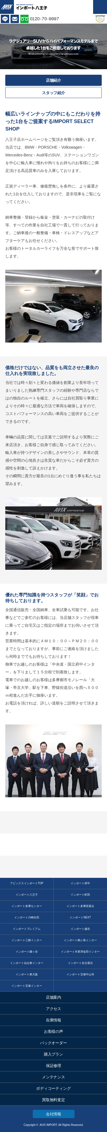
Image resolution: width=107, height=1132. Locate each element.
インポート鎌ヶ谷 (27, 951)
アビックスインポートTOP (26, 883)
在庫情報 (53, 1020)
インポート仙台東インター (26, 962)
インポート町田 (80, 894)
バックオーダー (53, 1043)
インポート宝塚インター (26, 985)
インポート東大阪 (27, 974)
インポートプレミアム (27, 928)
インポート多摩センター (26, 906)
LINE (5, 19)
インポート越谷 (80, 928)
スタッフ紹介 (53, 93)
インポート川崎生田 (26, 917)
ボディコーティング (53, 1088)
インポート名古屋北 (80, 962)
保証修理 (53, 1065)
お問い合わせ (15, 19)
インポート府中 (80, 883)
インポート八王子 (27, 894)
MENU (100, 7)
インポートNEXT (80, 917)
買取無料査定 (53, 1100)
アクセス (53, 1008)
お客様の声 (53, 1031)
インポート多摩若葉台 (80, 906)
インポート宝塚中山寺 (80, 974)
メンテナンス (53, 1077)
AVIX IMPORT (7, 7)
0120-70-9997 (44, 18)
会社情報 (53, 1114)
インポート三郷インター (26, 940)
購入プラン (53, 1054)
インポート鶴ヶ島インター (80, 940)
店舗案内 (53, 997)
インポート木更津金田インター (80, 951)
